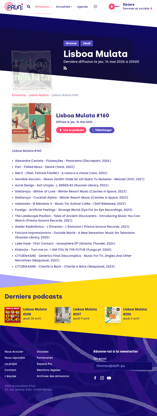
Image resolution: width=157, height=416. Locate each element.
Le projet (11, 364)
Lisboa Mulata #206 (135, 311)
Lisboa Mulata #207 (85, 311)
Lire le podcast (72, 130)
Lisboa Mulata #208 (35, 311)
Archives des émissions (53, 376)
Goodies (43, 351)
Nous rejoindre (15, 357)
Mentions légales (49, 370)
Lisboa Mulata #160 (65, 95)
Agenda (82, 6)
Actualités (64, 6)
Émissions (43, 6)
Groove (71, 43)
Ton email (99, 358)
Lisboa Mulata (39, 95)
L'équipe (10, 376)
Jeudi (86, 43)
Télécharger (102, 130)
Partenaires (45, 357)
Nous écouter (14, 351)
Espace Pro (44, 364)
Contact (10, 370)
